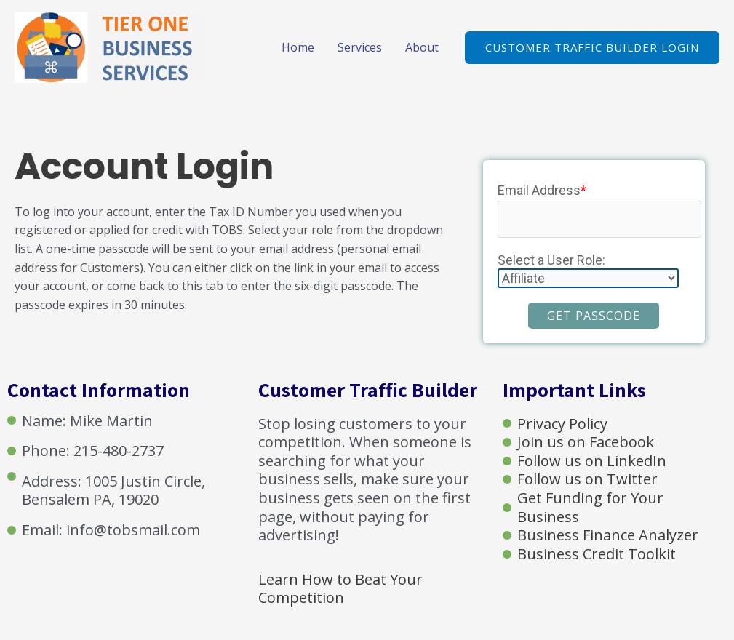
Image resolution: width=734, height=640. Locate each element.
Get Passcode (593, 316)
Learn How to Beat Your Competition (340, 588)
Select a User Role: (551, 260)
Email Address (542, 190)
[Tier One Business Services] (109, 46)
